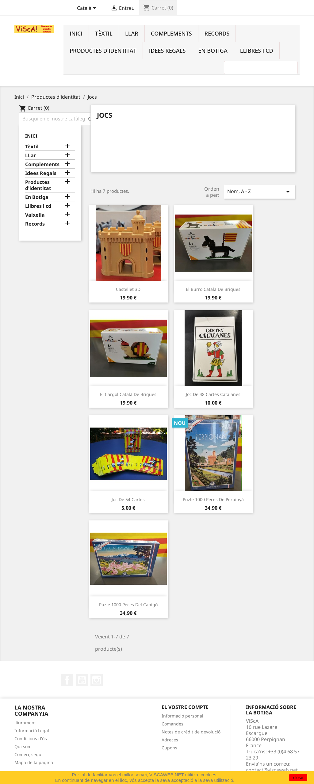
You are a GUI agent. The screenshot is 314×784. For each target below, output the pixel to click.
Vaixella (35, 215)
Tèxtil (104, 33)
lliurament (25, 722)
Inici (76, 33)
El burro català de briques (213, 289)
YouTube (82, 680)
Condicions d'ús (30, 738)
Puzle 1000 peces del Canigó (128, 604)
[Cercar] (58, 118)
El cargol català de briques (128, 394)
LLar (131, 33)
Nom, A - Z (259, 192)
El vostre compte (185, 707)
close (298, 777)
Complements (171, 33)
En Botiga (212, 50)
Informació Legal (31, 730)
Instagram (96, 680)
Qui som (23, 746)
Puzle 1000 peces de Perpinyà (213, 499)
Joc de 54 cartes (128, 499)
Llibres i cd (256, 50)
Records (217, 33)
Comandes (172, 724)
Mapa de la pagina (33, 762)
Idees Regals (167, 50)
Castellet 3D (128, 289)
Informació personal (182, 716)
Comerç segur (28, 754)
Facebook (67, 680)
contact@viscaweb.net (272, 770)
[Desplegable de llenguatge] (87, 8)
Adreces (170, 740)
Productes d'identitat (103, 50)
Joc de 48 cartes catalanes (213, 394)
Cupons (169, 748)
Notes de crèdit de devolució (191, 732)
